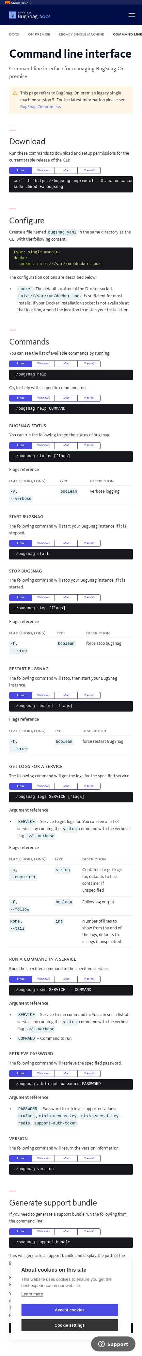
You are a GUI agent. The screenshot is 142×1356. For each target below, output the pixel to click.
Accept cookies (70, 1310)
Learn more (32, 1294)
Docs (14, 34)
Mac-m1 (89, 170)
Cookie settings (70, 1325)
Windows (43, 170)
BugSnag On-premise (40, 107)
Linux (20, 170)
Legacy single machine (82, 34)
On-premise (39, 34)
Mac (66, 170)
